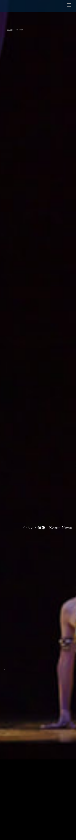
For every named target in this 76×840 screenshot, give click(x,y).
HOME (9, 29)
